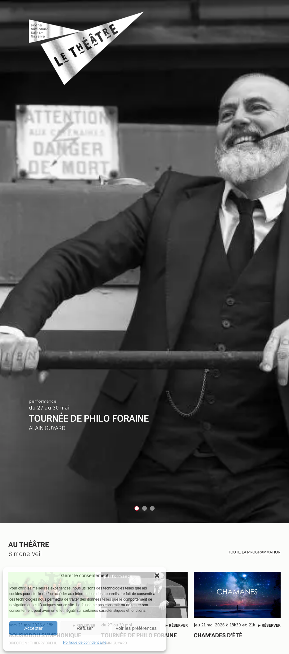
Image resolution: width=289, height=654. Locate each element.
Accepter (33, 628)
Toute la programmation (254, 552)
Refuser (85, 628)
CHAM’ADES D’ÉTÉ (221, 635)
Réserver (178, 625)
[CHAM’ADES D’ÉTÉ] (237, 595)
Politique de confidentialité (84, 642)
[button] (157, 575)
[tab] (136, 508)
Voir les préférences (136, 628)
